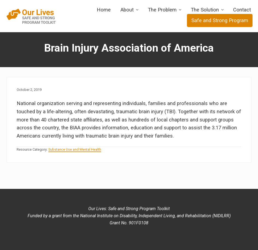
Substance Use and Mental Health (74, 149)
